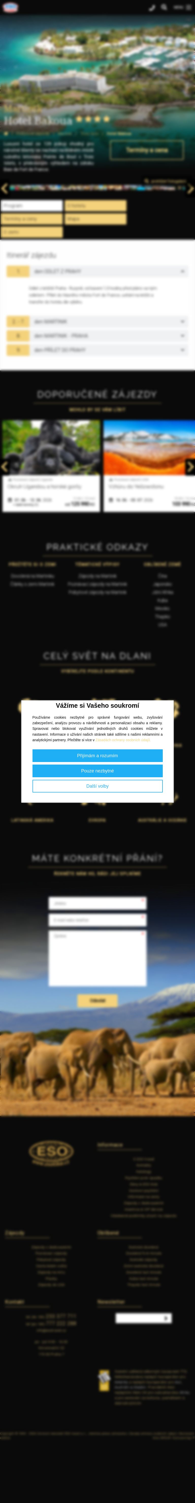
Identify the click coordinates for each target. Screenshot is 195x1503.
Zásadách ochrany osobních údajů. (123, 740)
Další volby (97, 786)
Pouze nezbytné (97, 770)
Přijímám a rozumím (97, 755)
